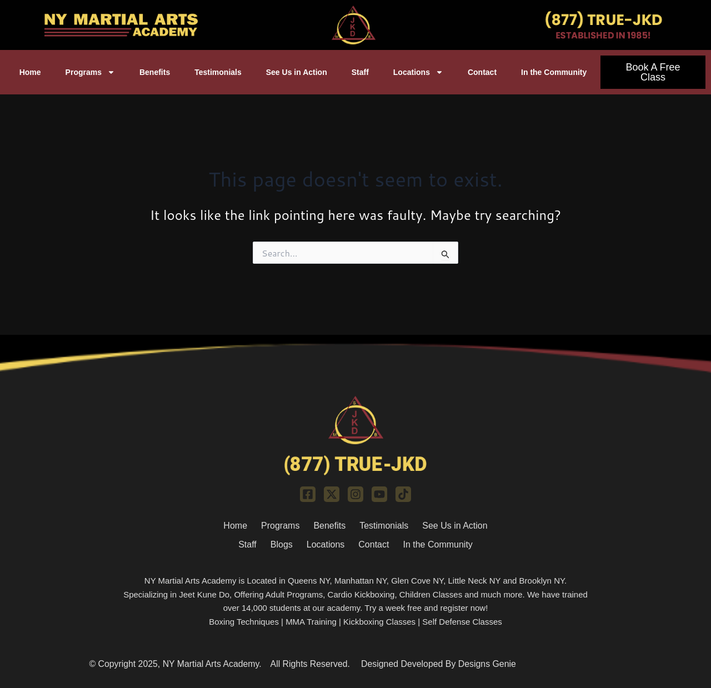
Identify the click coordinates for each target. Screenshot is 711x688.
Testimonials (218, 72)
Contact (482, 72)
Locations (418, 72)
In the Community (554, 72)
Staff (360, 72)
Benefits (154, 72)
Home (30, 72)
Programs (90, 72)
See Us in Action (296, 72)
